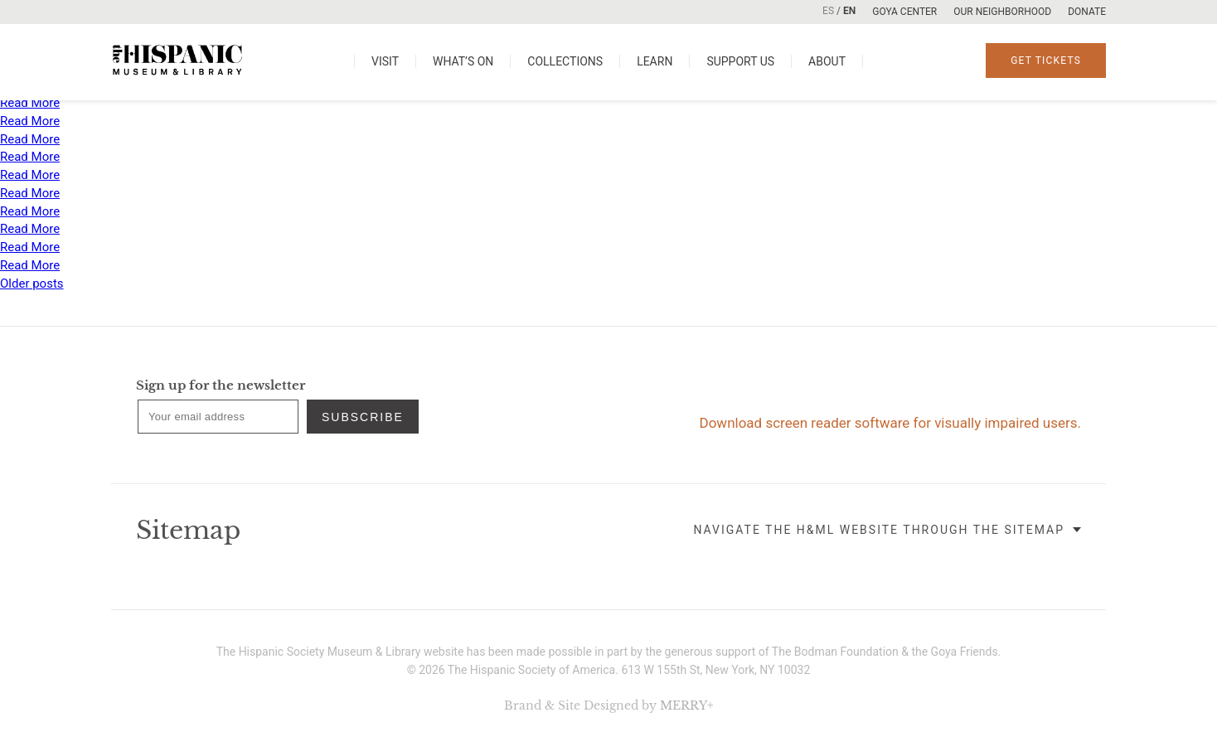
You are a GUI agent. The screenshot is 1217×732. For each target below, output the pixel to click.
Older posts (32, 283)
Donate (1087, 11)
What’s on (463, 61)
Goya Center (904, 11)
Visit (385, 61)
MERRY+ (687, 705)
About (827, 61)
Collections (565, 61)
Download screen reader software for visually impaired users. (891, 422)
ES (828, 11)
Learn (654, 61)
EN (849, 11)
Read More (30, 102)
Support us (740, 61)
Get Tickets (1046, 60)
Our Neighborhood (1002, 11)
